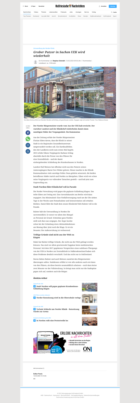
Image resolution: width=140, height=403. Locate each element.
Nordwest (36, 16)
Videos (36, 12)
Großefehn (72, 16)
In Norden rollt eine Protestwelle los (52, 320)
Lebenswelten (53, 12)
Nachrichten (27, 12)
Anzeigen (78, 12)
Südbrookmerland (95, 16)
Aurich (54, 16)
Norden (85, 16)
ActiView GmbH (79, 397)
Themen (43, 12)
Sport (114, 16)
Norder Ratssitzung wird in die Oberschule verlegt (58, 298)
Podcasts (63, 12)
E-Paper (33, 6)
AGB (42, 395)
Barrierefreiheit (65, 395)
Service (86, 12)
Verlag (94, 12)
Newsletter (41, 6)
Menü (25, 6)
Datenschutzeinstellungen (91, 395)
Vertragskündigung (77, 395)
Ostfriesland (107, 16)
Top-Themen (27, 16)
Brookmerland (62, 16)
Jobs (71, 12)
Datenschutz (48, 395)
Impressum (56, 395)
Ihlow (79, 16)
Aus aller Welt (45, 16)
